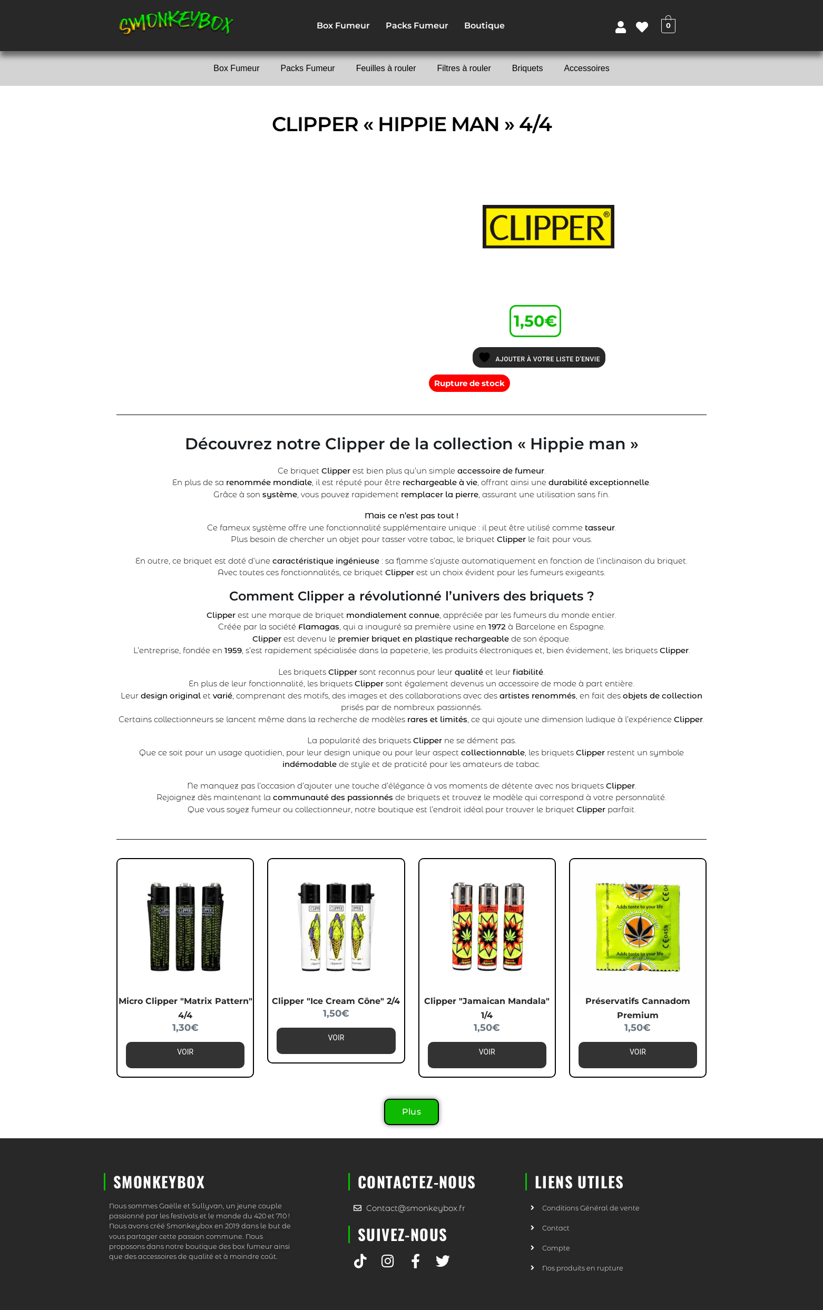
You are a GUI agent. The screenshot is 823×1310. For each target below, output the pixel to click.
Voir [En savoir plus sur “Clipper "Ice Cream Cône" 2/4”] (336, 1037)
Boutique (484, 26)
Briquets (527, 68)
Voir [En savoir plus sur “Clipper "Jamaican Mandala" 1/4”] (487, 1052)
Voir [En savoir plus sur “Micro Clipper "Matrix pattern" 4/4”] (185, 1052)
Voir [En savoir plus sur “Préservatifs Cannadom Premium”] (638, 1052)
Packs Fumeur (417, 26)
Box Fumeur (343, 26)
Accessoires (586, 68)
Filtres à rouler (464, 68)
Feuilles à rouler (386, 68)
